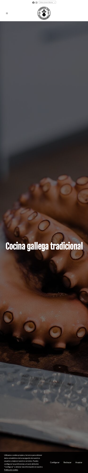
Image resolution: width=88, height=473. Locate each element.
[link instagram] (36, 2)
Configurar (55, 462)
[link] (44, 13)
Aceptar (78, 462)
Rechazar (67, 462)
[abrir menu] (7, 13)
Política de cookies (11, 470)
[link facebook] (33, 2)
